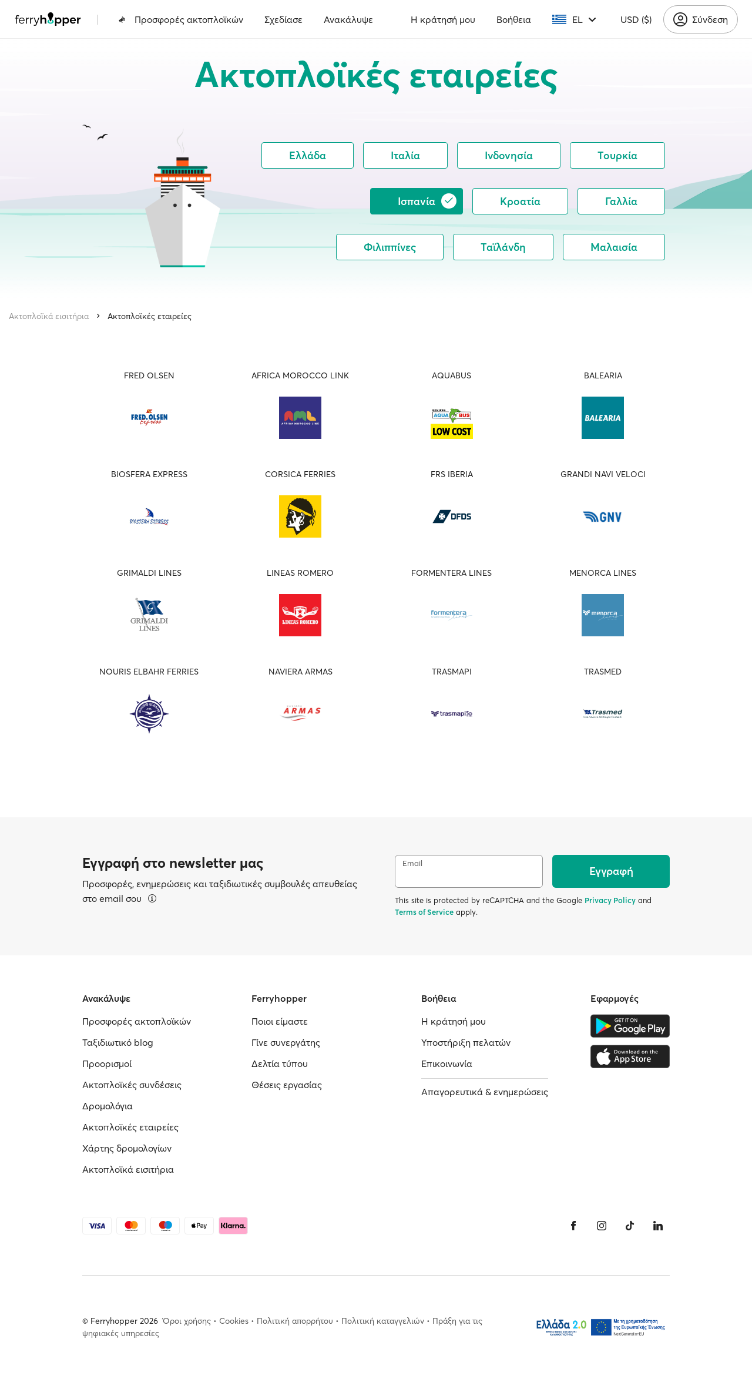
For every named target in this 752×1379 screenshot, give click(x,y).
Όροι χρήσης (187, 1321)
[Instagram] (601, 1225)
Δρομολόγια (107, 1106)
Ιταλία (405, 155)
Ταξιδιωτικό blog (117, 1042)
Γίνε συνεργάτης (285, 1042)
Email (412, 863)
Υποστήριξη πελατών (466, 1042)
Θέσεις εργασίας (286, 1085)
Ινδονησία (509, 155)
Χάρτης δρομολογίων (127, 1148)
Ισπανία (427, 201)
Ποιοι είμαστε (279, 1021)
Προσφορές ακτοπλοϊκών (180, 19)
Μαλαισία (613, 247)
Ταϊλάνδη (503, 247)
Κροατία (520, 201)
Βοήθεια (513, 19)
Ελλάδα (307, 155)
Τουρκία (617, 155)
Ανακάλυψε (348, 19)
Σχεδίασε (283, 19)
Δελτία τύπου (279, 1063)
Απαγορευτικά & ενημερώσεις (484, 1092)
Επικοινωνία (446, 1063)
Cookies (234, 1321)
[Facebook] (573, 1225)
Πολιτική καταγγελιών (382, 1321)
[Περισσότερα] (152, 898)
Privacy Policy (610, 900)
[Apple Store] (630, 1056)
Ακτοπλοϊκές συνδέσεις (132, 1085)
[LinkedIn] (658, 1225)
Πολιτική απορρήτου (295, 1321)
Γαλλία (621, 201)
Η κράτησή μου (443, 19)
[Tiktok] (630, 1225)
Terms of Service (424, 912)
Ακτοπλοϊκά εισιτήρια (49, 316)
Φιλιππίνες (390, 247)
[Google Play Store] (630, 1026)
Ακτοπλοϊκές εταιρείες (150, 316)
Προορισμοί (107, 1063)
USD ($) (636, 19)
